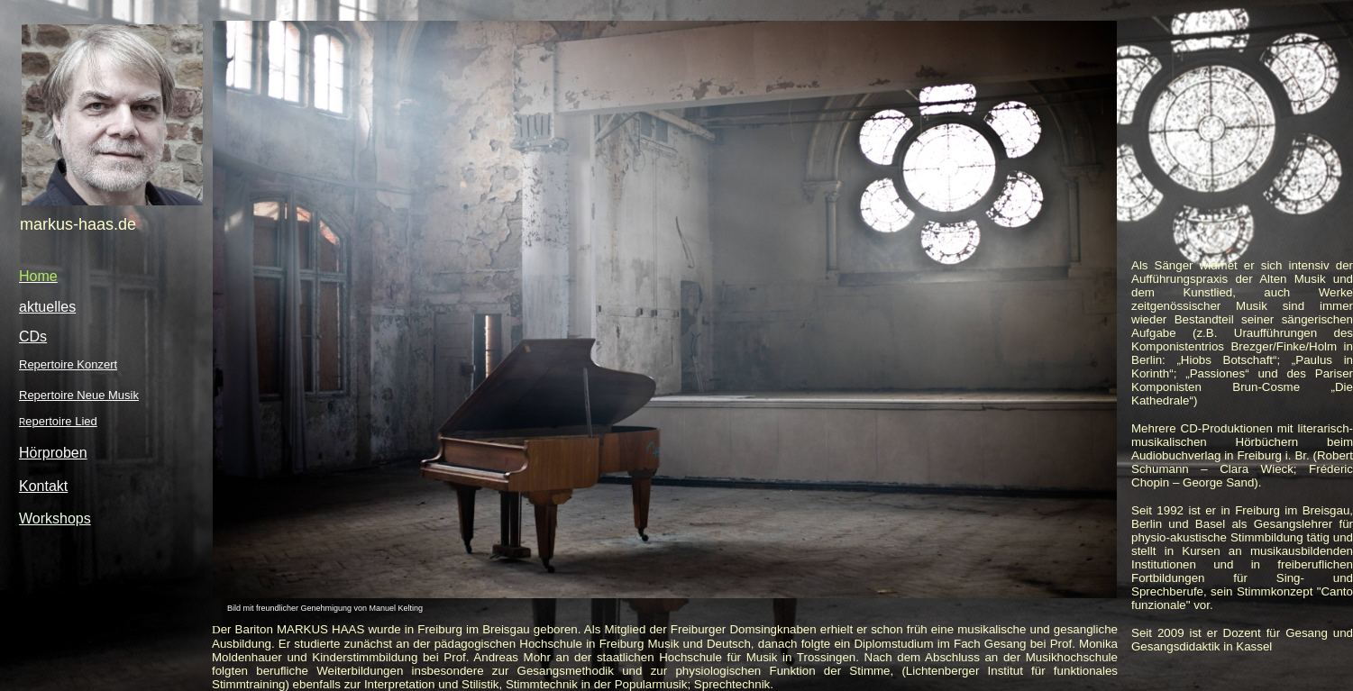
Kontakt (43, 486)
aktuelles (47, 306)
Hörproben (53, 452)
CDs (33, 336)
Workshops (55, 518)
